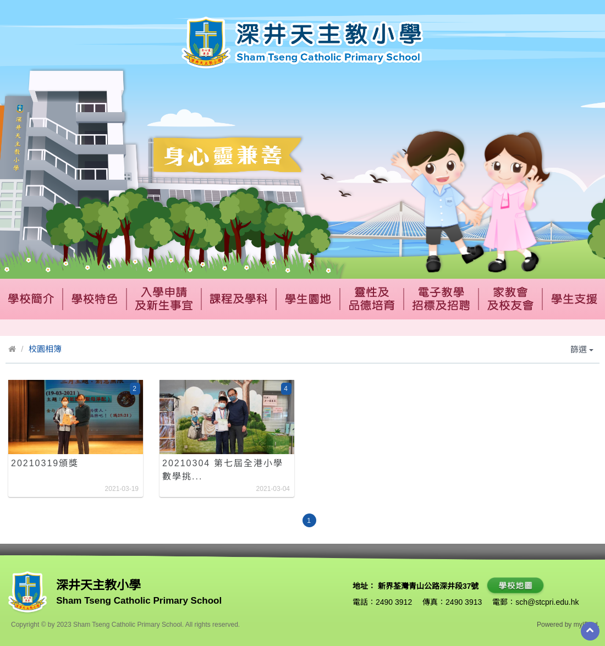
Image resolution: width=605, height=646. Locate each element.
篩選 (581, 349)
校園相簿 (45, 349)
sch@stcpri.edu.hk (547, 602)
